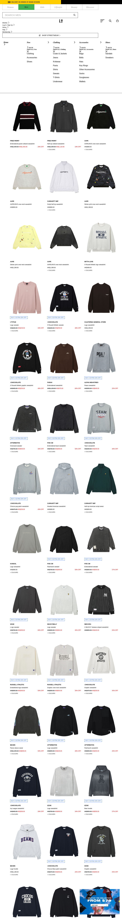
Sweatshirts (27, 20)
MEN (12, 8)
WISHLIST (49, 8)
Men (3, 20)
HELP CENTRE (18, 907)
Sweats (18, 20)
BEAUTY (32, 8)
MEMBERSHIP (32, 907)
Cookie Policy (54, 915)
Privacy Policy (27, 915)
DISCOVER (40, 8)
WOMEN (6, 8)
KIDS (17, 8)
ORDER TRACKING (48, 907)
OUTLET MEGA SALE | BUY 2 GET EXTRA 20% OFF (56, 14)
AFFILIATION (74, 907)
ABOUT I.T (62, 907)
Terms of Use (41, 915)
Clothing (10, 20)
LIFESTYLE (24, 8)
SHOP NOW (79, 14)
